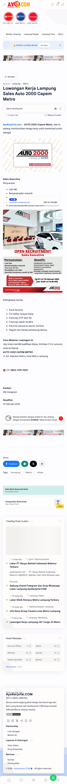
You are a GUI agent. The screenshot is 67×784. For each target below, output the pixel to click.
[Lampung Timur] (48, 34)
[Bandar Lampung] (13, 34)
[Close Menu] (60, 45)
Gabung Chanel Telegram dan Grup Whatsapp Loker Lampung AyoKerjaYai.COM (35, 587)
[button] (62, 4)
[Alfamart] (19, 653)
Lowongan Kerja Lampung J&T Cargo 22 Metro (35, 622)
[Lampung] (34, 595)
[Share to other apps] (42, 464)
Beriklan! (44, 45)
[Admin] (47, 646)
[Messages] (57, 4)
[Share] (58, 780)
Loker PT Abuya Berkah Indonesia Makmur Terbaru (33, 565)
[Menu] (33, 780)
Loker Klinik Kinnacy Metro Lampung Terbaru (34, 599)
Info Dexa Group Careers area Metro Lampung (35, 611)
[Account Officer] (19, 646)
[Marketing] (42, 617)
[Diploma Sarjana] (42, 559)
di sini (35, 45)
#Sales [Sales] (40, 472)
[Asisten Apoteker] (19, 659)
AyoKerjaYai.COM (23, 768)
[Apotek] (47, 653)
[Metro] (60, 34)
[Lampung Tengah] (31, 34)
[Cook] (31, 559)
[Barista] (47, 659)
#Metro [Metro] (28, 472)
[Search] (52, 4)
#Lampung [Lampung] (15, 472)
